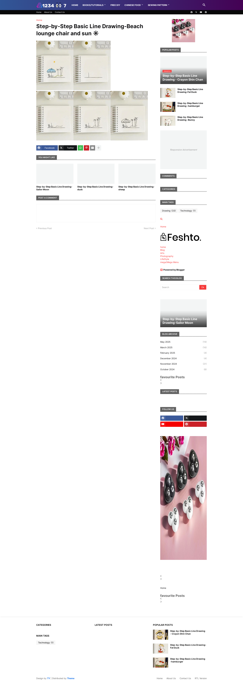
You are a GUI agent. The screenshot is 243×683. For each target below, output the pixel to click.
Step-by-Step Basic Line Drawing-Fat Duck (190, 90)
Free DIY (115, 5)
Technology (188, 210)
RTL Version (201, 678)
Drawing (169, 210)
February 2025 (183, 352)
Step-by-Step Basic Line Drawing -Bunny (190, 118)
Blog (162, 250)
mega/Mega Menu (169, 262)
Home (75, 5)
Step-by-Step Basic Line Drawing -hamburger (190, 104)
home (163, 247)
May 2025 (183, 341)
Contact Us (60, 12)
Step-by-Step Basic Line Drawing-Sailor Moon (54, 188)
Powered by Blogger (172, 269)
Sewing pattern (157, 5)
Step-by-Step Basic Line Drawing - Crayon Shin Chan (187, 632)
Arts (162, 253)
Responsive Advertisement (183, 149)
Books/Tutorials (93, 5)
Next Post (149, 228)
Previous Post (45, 228)
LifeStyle (164, 259)
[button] (204, 5)
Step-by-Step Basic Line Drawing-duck (95, 188)
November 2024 (183, 363)
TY (48, 678)
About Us (48, 12)
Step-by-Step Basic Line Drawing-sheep (136, 188)
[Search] (180, 287)
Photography (166, 256)
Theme (70, 678)
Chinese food (132, 5)
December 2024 (183, 358)
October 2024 (183, 369)
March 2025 (183, 347)
